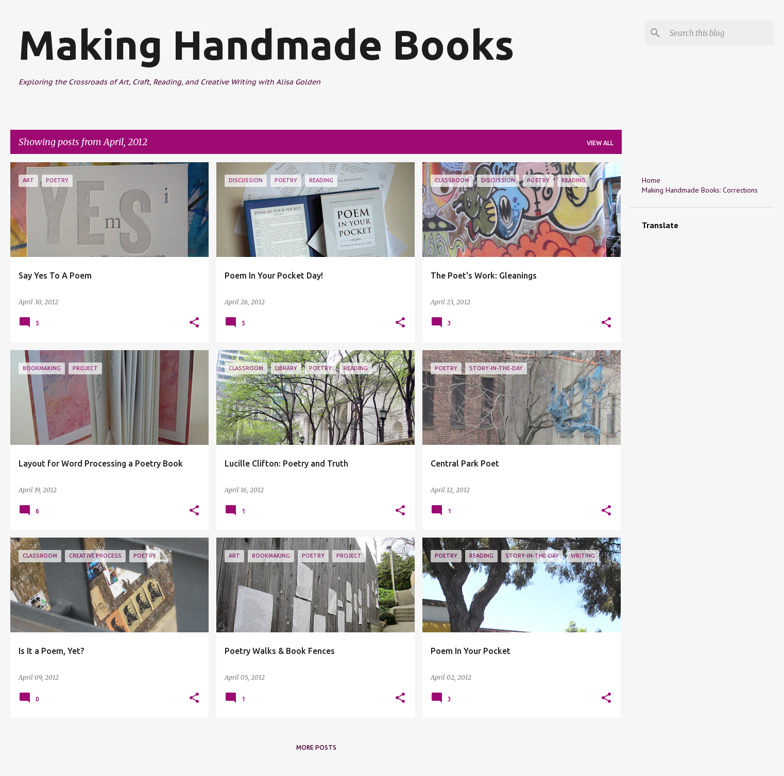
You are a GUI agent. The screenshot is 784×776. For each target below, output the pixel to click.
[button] (194, 323)
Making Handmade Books (266, 44)
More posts (316, 747)
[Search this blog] (720, 33)
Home (651, 180)
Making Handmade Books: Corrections (700, 190)
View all (600, 143)
